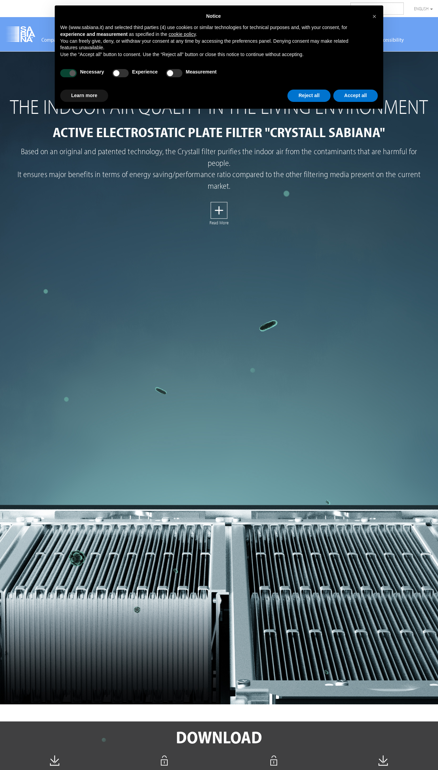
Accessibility (391, 39)
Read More (219, 223)
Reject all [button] (308, 95)
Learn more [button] (84, 95)
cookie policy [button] (182, 34)
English (423, 8)
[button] (374, 16)
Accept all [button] (355, 95)
